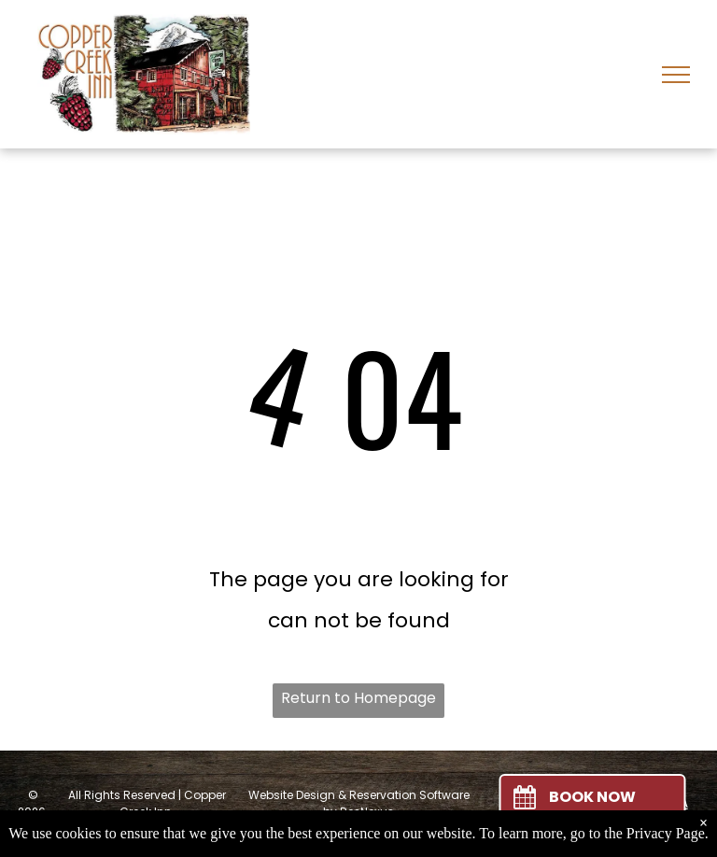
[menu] (676, 74)
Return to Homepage (358, 698)
